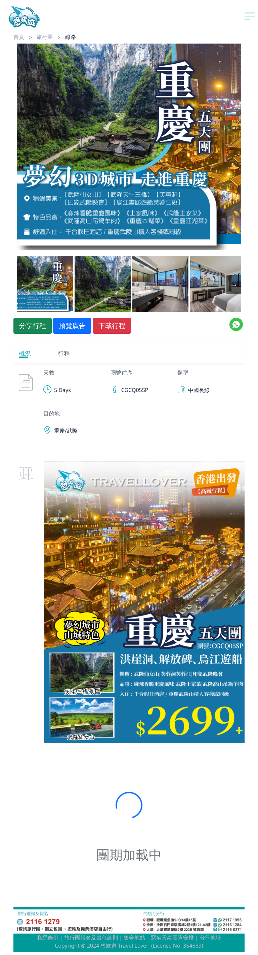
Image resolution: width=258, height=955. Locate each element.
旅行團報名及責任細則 (91, 937)
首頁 (18, 37)
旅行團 (45, 37)
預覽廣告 (72, 325)
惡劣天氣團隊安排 (172, 937)
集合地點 (134, 937)
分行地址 (210, 937)
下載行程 (111, 325)
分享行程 (32, 325)
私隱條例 (47, 937)
